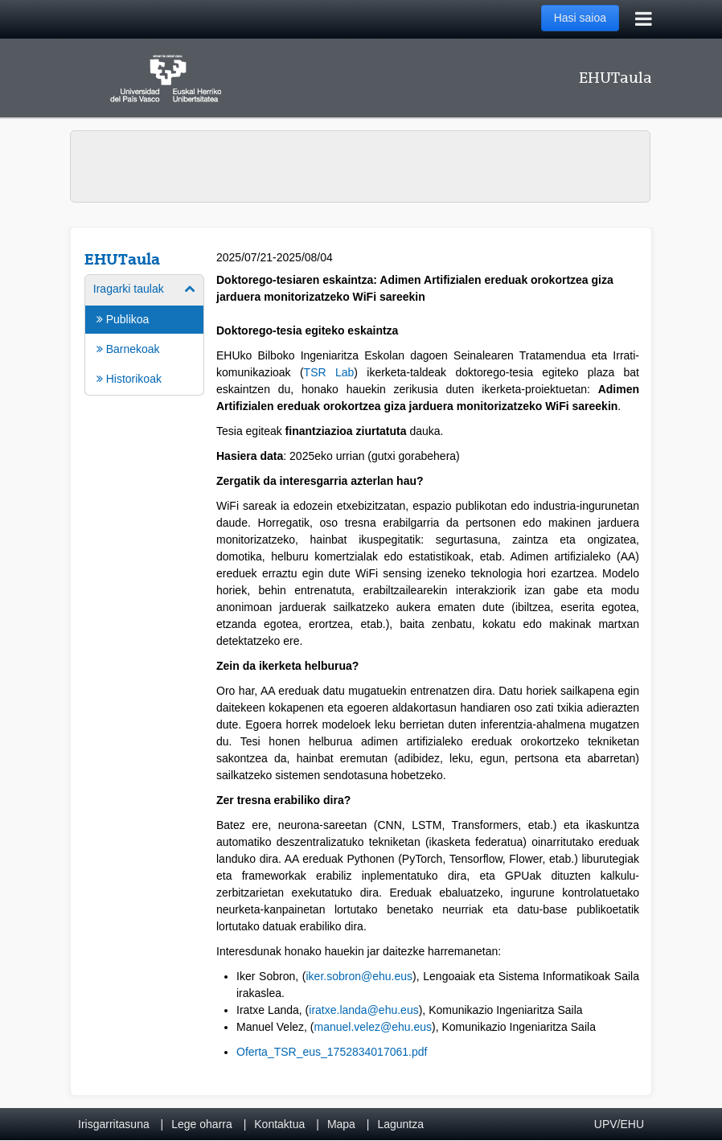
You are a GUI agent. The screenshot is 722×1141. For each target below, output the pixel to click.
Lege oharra (201, 1124)
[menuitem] (144, 333)
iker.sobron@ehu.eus (359, 976)
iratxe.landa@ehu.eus (363, 1010)
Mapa (341, 1124)
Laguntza (400, 1124)
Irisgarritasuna (114, 1124)
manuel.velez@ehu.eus (373, 1026)
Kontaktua (279, 1124)
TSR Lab (329, 372)
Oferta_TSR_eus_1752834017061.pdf (331, 1051)
